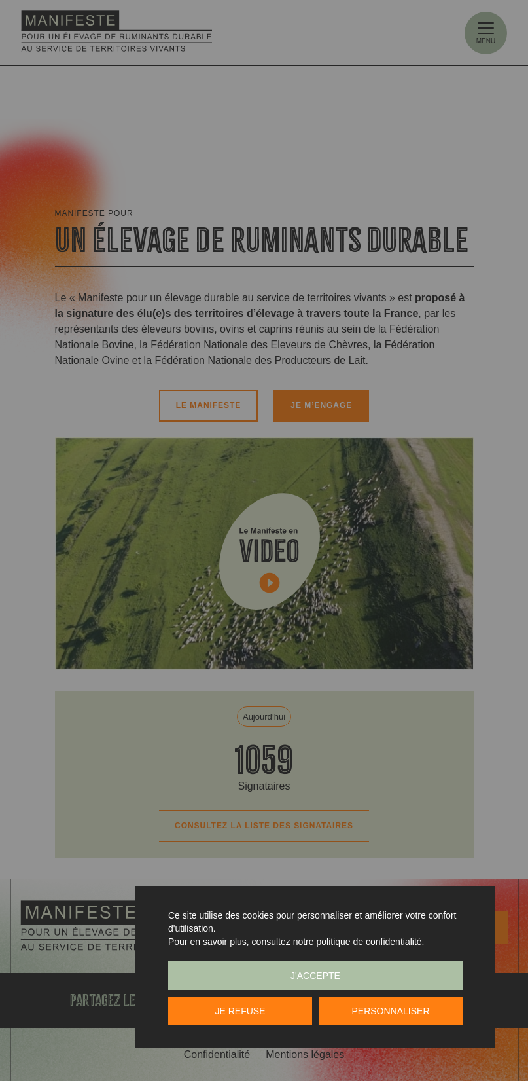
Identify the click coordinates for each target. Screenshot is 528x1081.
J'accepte (315, 975)
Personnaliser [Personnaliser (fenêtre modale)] (390, 1011)
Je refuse (240, 1011)
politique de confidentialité (368, 941)
